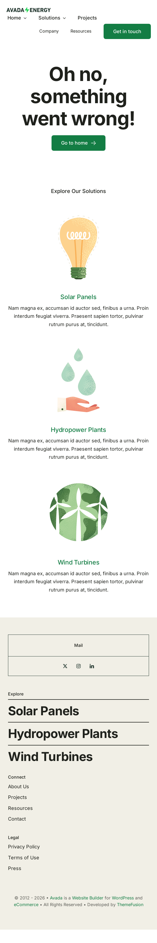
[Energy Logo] (28, 9)
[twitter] (65, 666)
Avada (56, 898)
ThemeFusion (130, 904)
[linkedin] (92, 666)
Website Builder (87, 898)
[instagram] (78, 666)
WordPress (123, 898)
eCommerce (26, 904)
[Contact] (127, 31)
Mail (78, 645)
